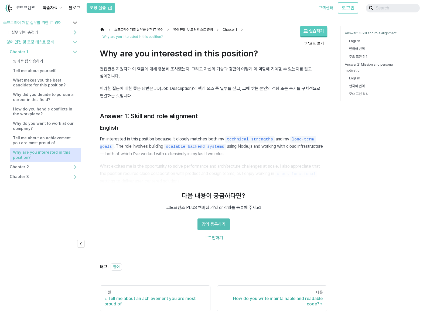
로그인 (348, 7)
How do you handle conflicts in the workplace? (42, 112)
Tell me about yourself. (34, 70)
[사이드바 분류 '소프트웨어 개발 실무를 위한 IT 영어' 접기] (75, 22)
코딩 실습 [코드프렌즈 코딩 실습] (101, 7)
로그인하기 (213, 237)
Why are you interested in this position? (41, 155)
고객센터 (325, 7)
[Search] (393, 8)
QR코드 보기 (313, 43)
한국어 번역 (357, 49)
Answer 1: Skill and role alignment (371, 33)
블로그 (74, 7)
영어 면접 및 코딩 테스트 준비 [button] (30, 42)
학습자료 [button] (50, 7)
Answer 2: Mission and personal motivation (369, 67)
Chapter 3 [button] (19, 176)
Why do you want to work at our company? (43, 126)
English (354, 41)
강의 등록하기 (214, 224)
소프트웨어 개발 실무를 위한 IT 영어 (32, 22)
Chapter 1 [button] (19, 51)
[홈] (103, 29)
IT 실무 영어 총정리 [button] (22, 32)
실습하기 (313, 30)
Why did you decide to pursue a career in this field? (43, 97)
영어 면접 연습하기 (28, 61)
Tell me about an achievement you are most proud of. (42, 141)
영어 (116, 266)
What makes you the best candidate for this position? (39, 83)
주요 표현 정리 (359, 57)
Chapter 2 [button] (19, 166)
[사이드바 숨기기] (81, 244)
